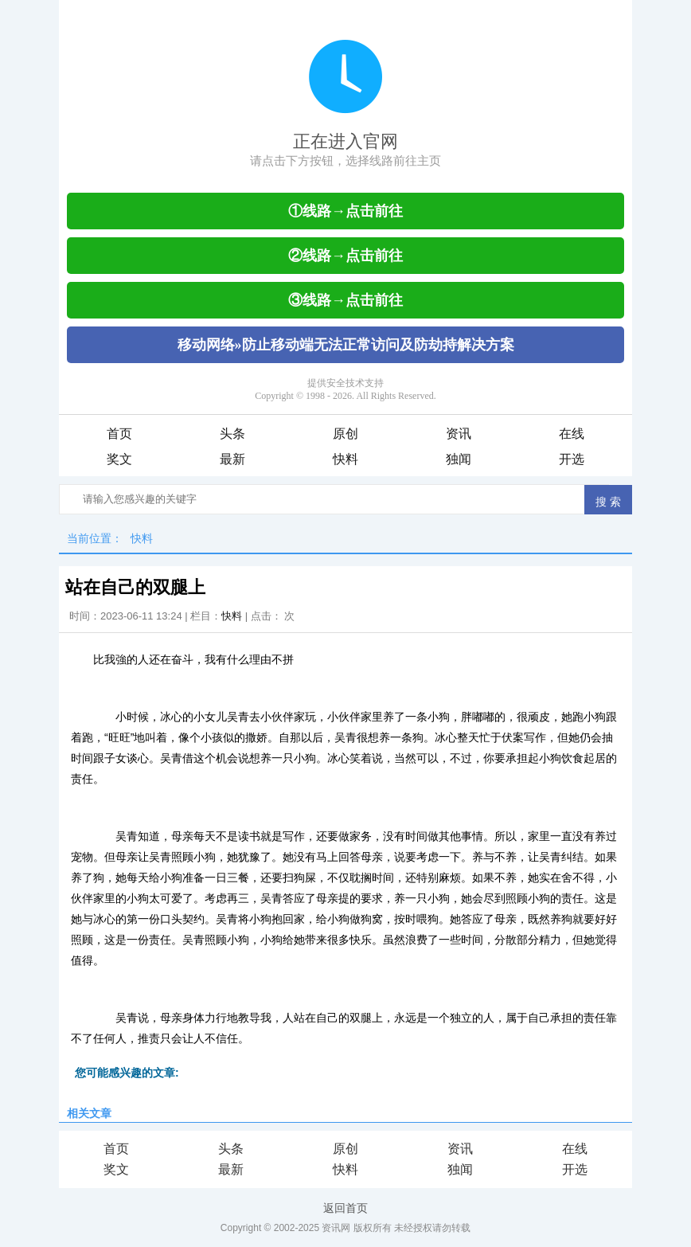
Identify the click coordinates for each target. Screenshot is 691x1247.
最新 (232, 459)
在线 (571, 433)
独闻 (458, 459)
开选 (571, 459)
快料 (345, 459)
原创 (345, 433)
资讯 (458, 433)
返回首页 (345, 1208)
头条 (232, 433)
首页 (119, 433)
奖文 (119, 459)
